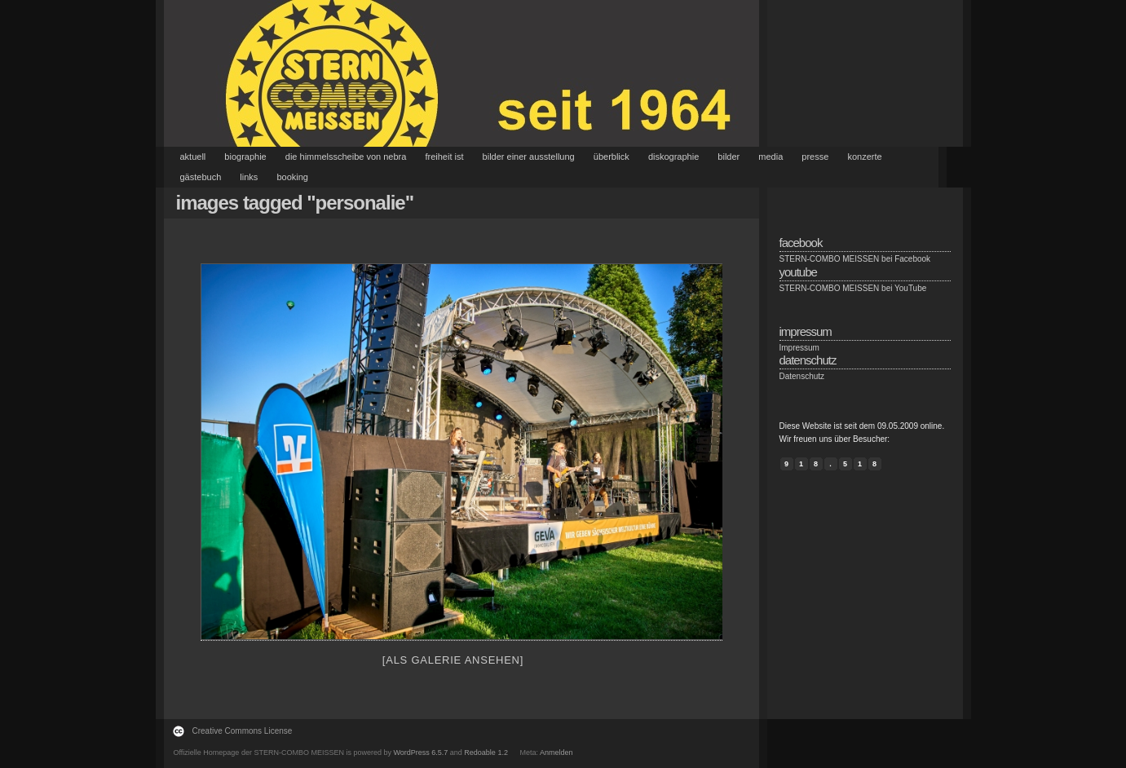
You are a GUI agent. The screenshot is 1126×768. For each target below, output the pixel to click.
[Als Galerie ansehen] (452, 660)
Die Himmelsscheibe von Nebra (346, 156)
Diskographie (673, 156)
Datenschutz (802, 376)
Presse (814, 156)
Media (770, 156)
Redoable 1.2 (486, 752)
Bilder (729, 156)
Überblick (611, 156)
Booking (292, 177)
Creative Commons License (242, 730)
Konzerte (864, 156)
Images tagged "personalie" (295, 203)
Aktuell (193, 156)
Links (249, 177)
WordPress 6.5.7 (420, 752)
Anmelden (556, 752)
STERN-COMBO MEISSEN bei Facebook (855, 258)
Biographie (245, 156)
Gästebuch (201, 177)
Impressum (799, 347)
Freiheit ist (444, 156)
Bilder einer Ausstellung (529, 156)
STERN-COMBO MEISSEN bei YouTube (853, 288)
